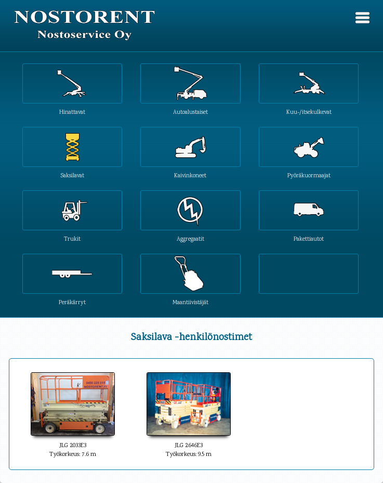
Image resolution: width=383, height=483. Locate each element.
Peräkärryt (72, 302)
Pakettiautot (309, 239)
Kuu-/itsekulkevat (309, 112)
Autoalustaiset (190, 112)
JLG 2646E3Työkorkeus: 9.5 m (189, 446)
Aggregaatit (190, 239)
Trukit (72, 239)
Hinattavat (72, 112)
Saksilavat (72, 175)
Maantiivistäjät (190, 302)
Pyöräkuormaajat (309, 175)
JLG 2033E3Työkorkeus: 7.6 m (73, 446)
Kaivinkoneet (190, 175)
